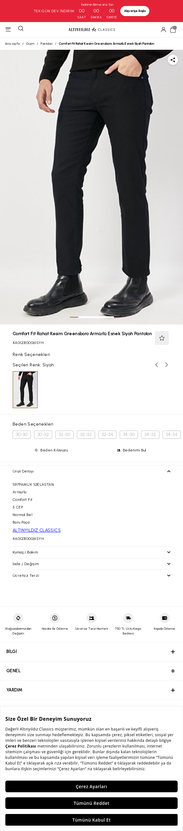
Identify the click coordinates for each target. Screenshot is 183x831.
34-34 (171, 434)
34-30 (128, 434)
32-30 (64, 434)
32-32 (86, 434)
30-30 (21, 434)
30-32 (43, 434)
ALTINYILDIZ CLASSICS (37, 530)
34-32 (150, 434)
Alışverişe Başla (135, 11)
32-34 (107, 434)
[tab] (74, 317)
